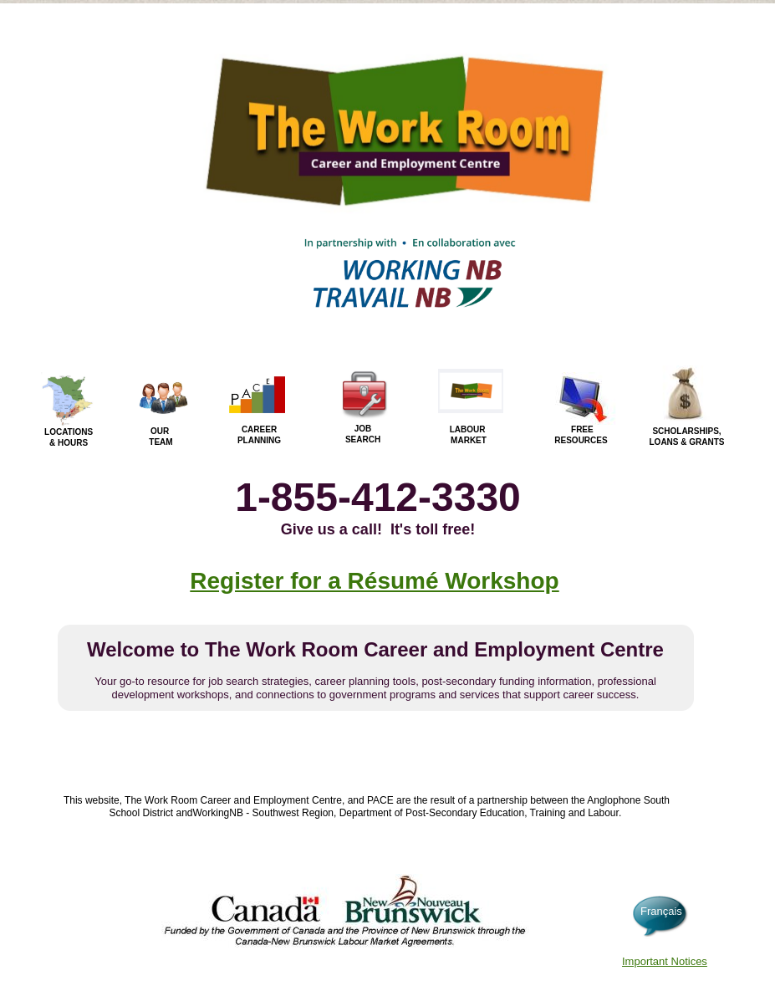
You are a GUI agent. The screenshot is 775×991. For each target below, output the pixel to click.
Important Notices (664, 961)
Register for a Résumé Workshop (374, 581)
